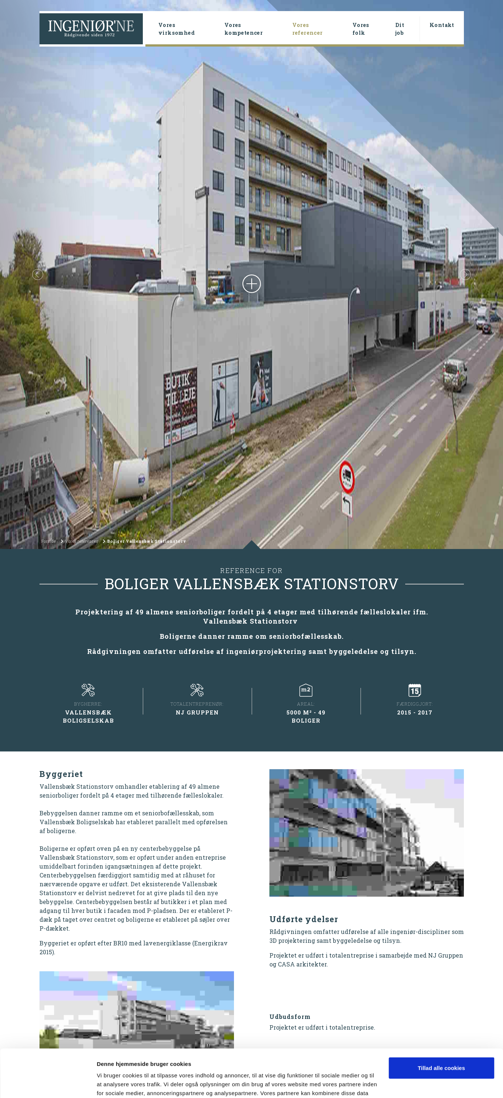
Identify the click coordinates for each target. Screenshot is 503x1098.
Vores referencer (319, 28)
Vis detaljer (112, 1083)
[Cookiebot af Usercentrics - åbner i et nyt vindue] (47, 1083)
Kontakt (442, 24)
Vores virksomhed (176, 28)
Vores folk (360, 28)
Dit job (399, 28)
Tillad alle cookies (441, 1020)
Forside (48, 541)
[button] (37, 274)
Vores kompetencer (243, 28)
